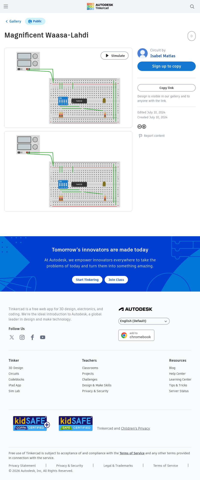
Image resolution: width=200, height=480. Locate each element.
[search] (192, 6)
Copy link (166, 88)
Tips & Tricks (178, 385)
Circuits (14, 374)
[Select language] (144, 321)
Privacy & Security (95, 391)
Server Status (179, 391)
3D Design (16, 368)
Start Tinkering (87, 279)
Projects (88, 374)
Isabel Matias (162, 56)
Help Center (177, 374)
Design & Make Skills (96, 385)
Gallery (12, 21)
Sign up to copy (166, 66)
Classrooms (90, 368)
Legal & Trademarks (118, 465)
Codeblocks (16, 379)
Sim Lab (14, 391)
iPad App (15, 385)
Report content (151, 135)
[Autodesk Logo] (135, 309)
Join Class (116, 279)
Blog (172, 368)
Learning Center (180, 379)
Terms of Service (132, 453)
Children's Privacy (135, 428)
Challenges (89, 379)
